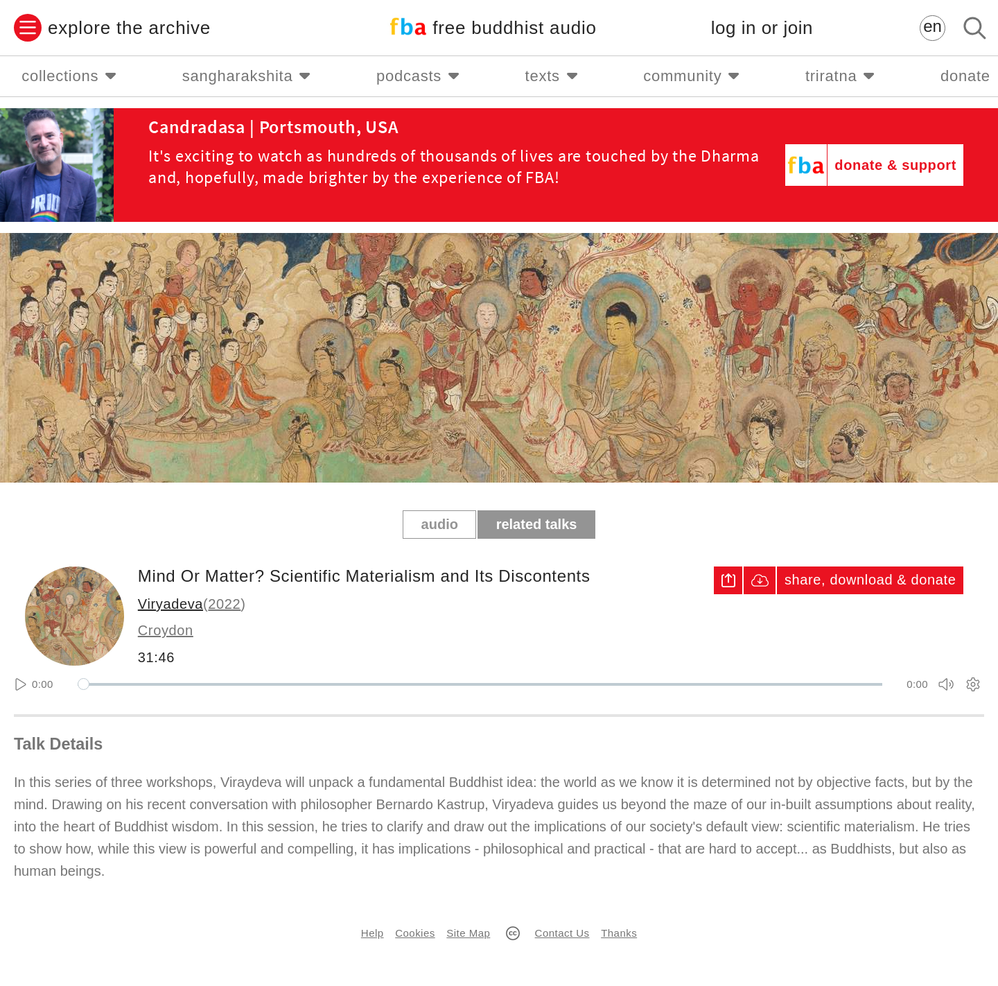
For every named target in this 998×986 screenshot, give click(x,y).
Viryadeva (170, 604)
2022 (224, 604)
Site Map (468, 933)
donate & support (895, 165)
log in (762, 28)
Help (372, 933)
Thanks (619, 933)
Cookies (415, 933)
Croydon (165, 630)
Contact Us (562, 933)
